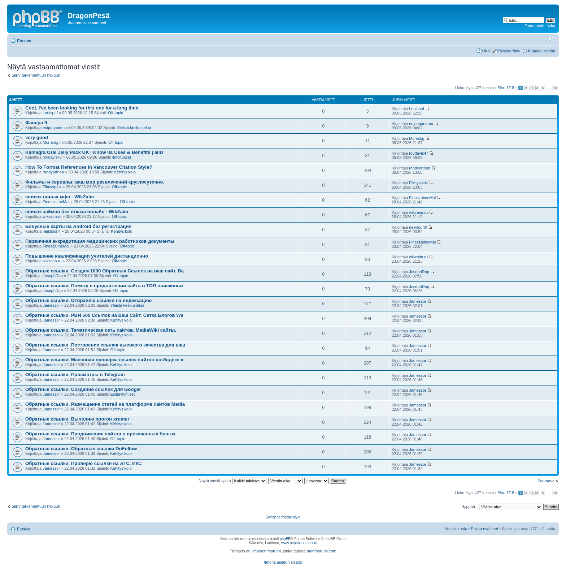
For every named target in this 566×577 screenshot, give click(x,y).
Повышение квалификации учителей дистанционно (86, 256)
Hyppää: (468, 506)
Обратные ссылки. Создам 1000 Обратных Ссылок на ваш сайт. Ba (104, 271)
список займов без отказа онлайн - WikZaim (76, 211)
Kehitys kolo (124, 172)
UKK (486, 51)
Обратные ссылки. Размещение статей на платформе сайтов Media (105, 404)
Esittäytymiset (122, 394)
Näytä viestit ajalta (232, 480)
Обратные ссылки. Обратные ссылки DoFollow (81, 448)
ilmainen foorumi (266, 551)
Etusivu (24, 41)
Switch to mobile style (283, 517)
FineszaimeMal (56, 201)
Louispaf (50, 113)
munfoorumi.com (321, 551)
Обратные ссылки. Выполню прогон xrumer (77, 419)
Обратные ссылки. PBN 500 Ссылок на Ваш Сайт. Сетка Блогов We (104, 315)
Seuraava (545, 481)
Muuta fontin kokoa (550, 39)
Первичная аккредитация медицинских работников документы (99, 241)
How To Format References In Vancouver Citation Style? (88, 167)
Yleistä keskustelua (134, 127)
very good (36, 137)
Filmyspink (52, 187)
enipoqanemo (55, 127)
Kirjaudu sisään (541, 51)
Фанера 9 (36, 122)
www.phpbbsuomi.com (299, 543)
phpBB (285, 539)
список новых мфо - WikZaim (59, 196)
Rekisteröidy (509, 51)
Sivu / (505, 88)
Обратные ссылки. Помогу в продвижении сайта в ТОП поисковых (104, 285)
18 (555, 88)
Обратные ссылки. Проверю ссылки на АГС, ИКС (83, 463)
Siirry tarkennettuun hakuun (36, 75)
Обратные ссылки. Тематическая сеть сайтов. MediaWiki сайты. (100, 330)
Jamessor (51, 305)
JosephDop (53, 276)
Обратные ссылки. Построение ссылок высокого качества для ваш (105, 345)
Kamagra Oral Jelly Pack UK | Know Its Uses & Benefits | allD (94, 152)
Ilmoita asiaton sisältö (283, 562)
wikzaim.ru (52, 216)
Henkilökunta (455, 528)
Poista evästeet (484, 528)
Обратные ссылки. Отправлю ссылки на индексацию (88, 300)
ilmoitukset (121, 157)
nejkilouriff (51, 231)
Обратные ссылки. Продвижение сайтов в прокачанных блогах (100, 433)
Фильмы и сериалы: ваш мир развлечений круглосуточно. (94, 182)
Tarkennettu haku (540, 25)
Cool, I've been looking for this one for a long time (81, 108)
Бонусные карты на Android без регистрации (78, 226)
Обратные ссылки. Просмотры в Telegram (75, 374)
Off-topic (115, 113)
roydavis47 (52, 157)
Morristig (50, 142)
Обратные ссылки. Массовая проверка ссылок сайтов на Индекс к (104, 359)
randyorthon (53, 172)
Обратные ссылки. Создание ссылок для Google (83, 389)
